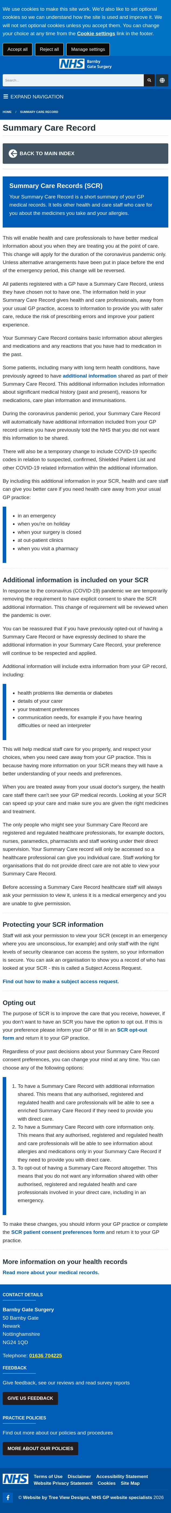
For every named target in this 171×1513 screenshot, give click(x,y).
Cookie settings (96, 33)
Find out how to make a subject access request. (61, 981)
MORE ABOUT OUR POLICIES (40, 1448)
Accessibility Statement (122, 1476)
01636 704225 (45, 1355)
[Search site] (149, 80)
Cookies (107, 1483)
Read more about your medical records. (51, 1272)
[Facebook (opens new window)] (8, 1498)
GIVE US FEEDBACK (30, 1398)
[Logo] (85, 64)
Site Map (130, 1483)
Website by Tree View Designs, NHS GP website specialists (87, 1497)
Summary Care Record (39, 111)
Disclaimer (79, 1476)
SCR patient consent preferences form (58, 1232)
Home (7, 111)
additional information (90, 376)
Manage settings (88, 49)
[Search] (73, 80)
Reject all (49, 49)
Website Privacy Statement (63, 1483)
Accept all (18, 49)
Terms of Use (48, 1476)
